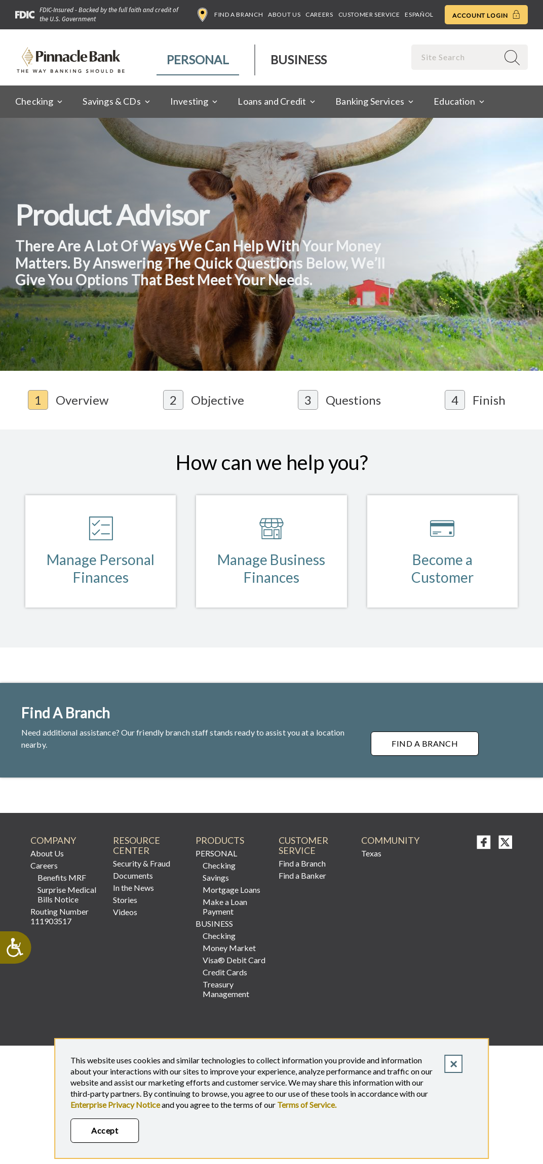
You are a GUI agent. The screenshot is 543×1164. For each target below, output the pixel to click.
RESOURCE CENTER (136, 846)
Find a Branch (230, 14)
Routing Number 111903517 (59, 916)
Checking (219, 866)
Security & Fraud (141, 864)
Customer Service (369, 14)
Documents (133, 876)
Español (419, 14)
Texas (371, 853)
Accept (104, 1130)
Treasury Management (226, 989)
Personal (198, 59)
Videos (125, 912)
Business (298, 59)
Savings (216, 878)
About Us (284, 14)
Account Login (486, 14)
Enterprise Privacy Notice (115, 1104)
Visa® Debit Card (234, 960)
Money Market (229, 948)
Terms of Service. (306, 1104)
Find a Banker (302, 876)
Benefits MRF (61, 878)
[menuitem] (198, 60)
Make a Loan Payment (225, 907)
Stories (125, 900)
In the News (133, 888)
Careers (319, 14)
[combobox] (455, 57)
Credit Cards (225, 972)
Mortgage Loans (231, 890)
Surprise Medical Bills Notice (66, 894)
